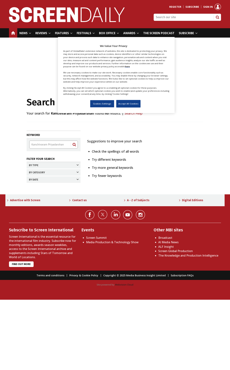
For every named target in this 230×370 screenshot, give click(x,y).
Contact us (79, 270)
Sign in (208, 6)
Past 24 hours (42, 198)
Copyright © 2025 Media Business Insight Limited (134, 345)
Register (175, 6)
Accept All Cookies (128, 103)
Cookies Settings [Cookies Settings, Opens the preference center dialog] (102, 103)
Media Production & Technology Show (112, 312)
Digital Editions (192, 270)
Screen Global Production (175, 321)
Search (217, 17)
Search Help (133, 113)
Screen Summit (96, 308)
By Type (54, 165)
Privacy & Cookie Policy (83, 345)
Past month (41, 211)
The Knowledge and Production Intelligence (188, 326)
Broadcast (165, 308)
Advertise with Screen (25, 270)
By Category (54, 178)
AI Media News (168, 312)
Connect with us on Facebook (89, 285)
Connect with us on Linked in (115, 285)
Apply (36, 242)
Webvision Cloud (124, 355)
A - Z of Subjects (138, 270)
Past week (40, 205)
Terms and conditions (50, 345)
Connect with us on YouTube (127, 285)
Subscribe (192, 6)
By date (54, 191)
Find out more (21, 334)
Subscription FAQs (182, 345)
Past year (39, 217)
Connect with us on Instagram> (140, 285)
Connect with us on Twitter (102, 285)
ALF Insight (166, 317)
